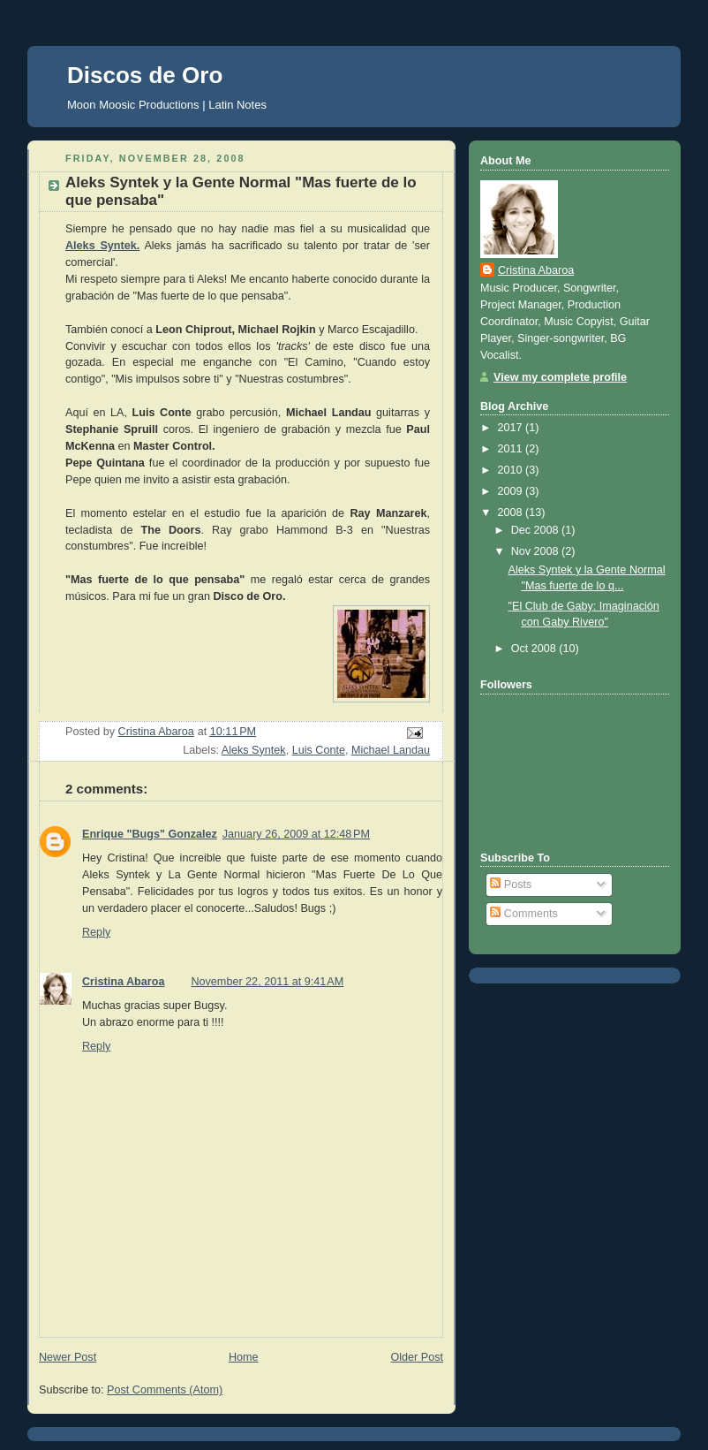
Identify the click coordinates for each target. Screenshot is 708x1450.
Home (244, 1357)
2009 (512, 491)
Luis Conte (318, 750)
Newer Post (67, 1357)
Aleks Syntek (254, 750)
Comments (523, 913)
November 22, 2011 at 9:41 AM (267, 982)
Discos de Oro (144, 75)
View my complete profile (560, 377)
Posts (510, 884)
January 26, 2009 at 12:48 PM (296, 834)
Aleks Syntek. (102, 245)
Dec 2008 (536, 530)
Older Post (416, 1357)
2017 (512, 427)
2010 (512, 470)
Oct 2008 (535, 648)
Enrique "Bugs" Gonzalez (149, 834)
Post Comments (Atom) (164, 1390)
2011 (512, 449)
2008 (512, 512)
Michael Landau (390, 750)
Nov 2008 (536, 551)
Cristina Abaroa (123, 982)
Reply (96, 932)
